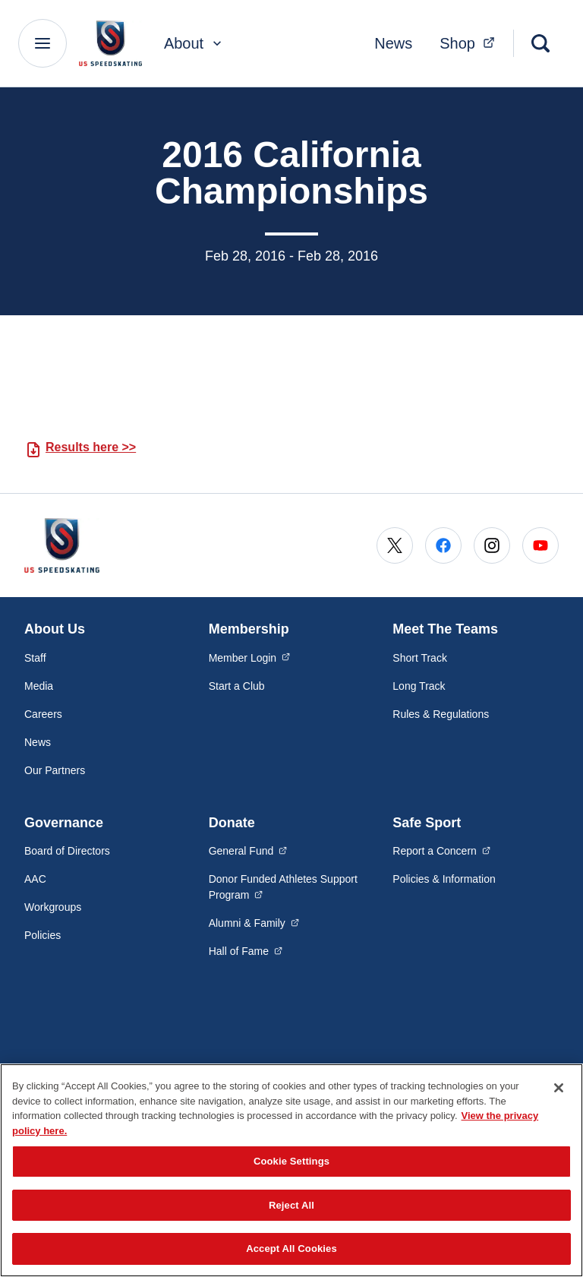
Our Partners (54, 770)
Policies (42, 935)
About (194, 43)
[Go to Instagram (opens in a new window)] (492, 545)
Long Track (418, 686)
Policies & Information (443, 879)
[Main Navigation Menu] (42, 43)
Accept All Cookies (291, 1248)
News (393, 43)
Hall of (246, 950)
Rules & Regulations (440, 714)
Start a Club (237, 686)
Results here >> (91, 447)
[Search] (540, 43)
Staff (35, 658)
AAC (35, 879)
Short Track (419, 658)
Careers (43, 714)
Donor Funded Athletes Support (283, 887)
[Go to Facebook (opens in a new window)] (443, 545)
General (248, 850)
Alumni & (254, 922)
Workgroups (52, 907)
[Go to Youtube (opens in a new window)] (540, 545)
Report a (441, 850)
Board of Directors (67, 851)
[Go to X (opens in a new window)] (395, 545)
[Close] (558, 1088)
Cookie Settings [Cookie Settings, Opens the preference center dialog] (291, 1161)
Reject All (291, 1205)
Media (38, 686)
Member (250, 657)
